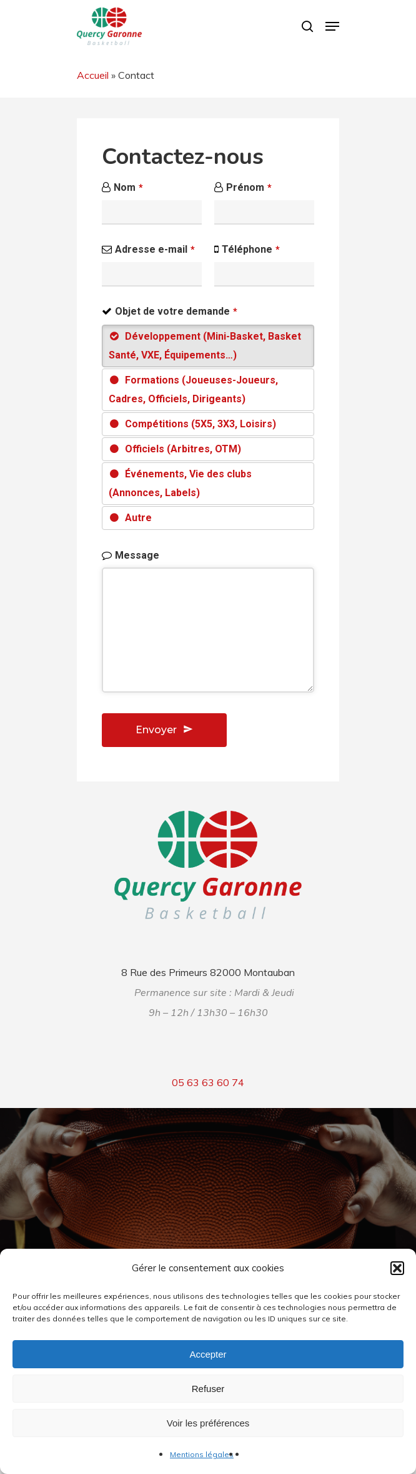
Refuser (208, 1388)
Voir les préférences (208, 1423)
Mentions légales (202, 1454)
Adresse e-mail (155, 249)
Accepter (207, 1354)
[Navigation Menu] (332, 26)
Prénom (249, 187)
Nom (128, 187)
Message (137, 555)
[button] (397, 1268)
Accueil (93, 75)
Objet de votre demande (176, 311)
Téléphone (251, 249)
